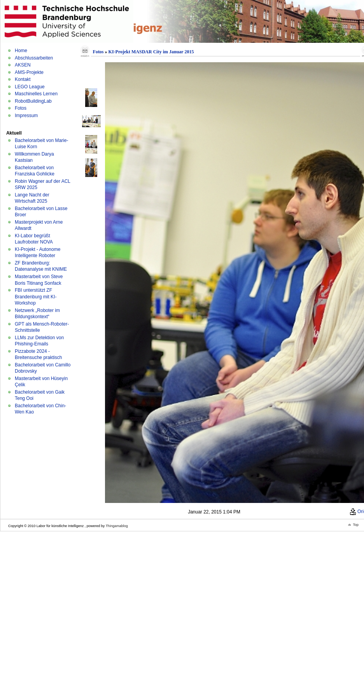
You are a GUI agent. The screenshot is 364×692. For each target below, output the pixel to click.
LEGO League (30, 86)
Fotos (20, 108)
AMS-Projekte (29, 72)
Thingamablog (117, 526)
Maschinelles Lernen (36, 93)
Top (356, 525)
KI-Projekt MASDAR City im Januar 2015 (151, 51)
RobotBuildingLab (33, 101)
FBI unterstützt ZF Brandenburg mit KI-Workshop (35, 296)
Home (21, 50)
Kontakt (23, 79)
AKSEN (23, 65)
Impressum (26, 115)
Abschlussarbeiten (34, 58)
